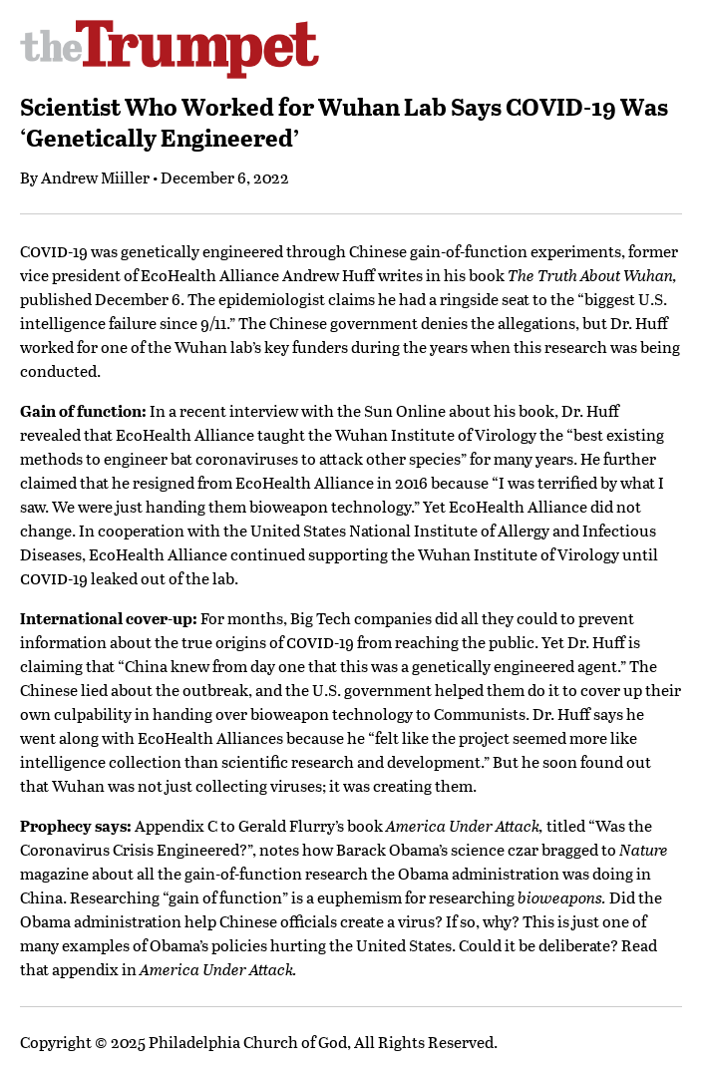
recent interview (238, 410)
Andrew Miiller (95, 177)
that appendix (69, 968)
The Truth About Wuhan (590, 274)
